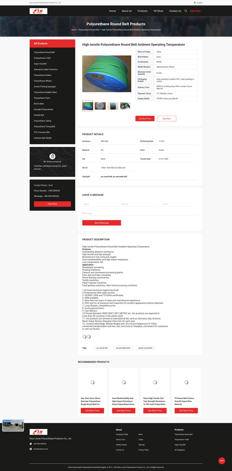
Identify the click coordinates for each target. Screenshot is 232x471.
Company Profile (122, 434)
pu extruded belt (123, 348)
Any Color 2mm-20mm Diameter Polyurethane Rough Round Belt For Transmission (90, 401)
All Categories (180, 450)
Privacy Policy (144, 450)
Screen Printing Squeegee (45, 87)
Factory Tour (120, 440)
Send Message (102, 223)
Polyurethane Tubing (42, 121)
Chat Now (52, 204)
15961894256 (54, 191)
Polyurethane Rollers (42, 75)
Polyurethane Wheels (43, 81)
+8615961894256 (51, 196)
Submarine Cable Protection (46, 69)
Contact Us (120, 450)
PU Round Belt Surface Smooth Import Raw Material (184, 401)
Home (74, 30)
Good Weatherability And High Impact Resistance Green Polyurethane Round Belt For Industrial (123, 401)
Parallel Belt (39, 115)
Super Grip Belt (40, 64)
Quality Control (121, 445)
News (141, 434)
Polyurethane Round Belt (89, 30)
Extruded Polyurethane (43, 109)
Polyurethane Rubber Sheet (45, 92)
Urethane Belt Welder (43, 138)
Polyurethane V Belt (42, 58)
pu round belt (102, 348)
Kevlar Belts (39, 104)
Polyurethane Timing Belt (44, 126)
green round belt (145, 348)
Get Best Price (145, 119)
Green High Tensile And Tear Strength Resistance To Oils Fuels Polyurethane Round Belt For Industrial (154, 401)
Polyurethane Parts (42, 98)
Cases (141, 440)
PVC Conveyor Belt (42, 132)
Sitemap (142, 445)
